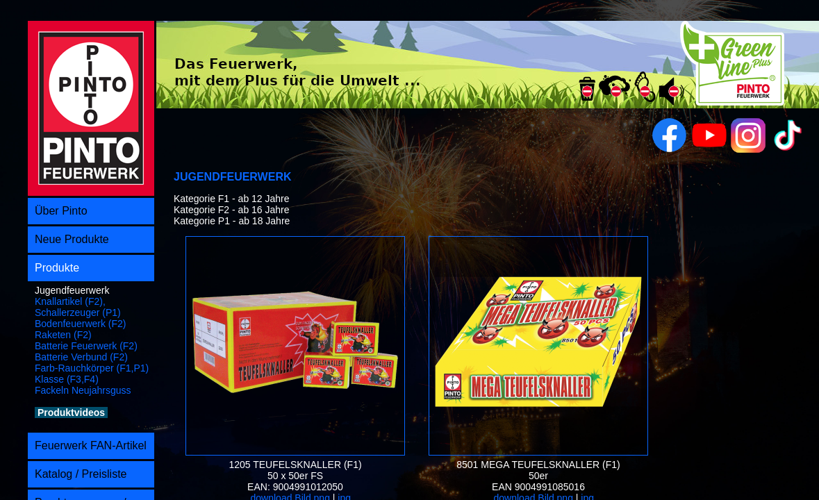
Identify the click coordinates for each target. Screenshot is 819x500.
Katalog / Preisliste (81, 474)
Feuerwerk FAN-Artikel (91, 445)
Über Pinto (61, 211)
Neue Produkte (72, 239)
